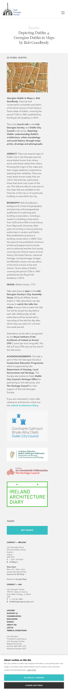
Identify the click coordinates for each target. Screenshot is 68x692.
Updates (11, 610)
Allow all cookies (34, 678)
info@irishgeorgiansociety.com (21, 602)
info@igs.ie (13, 562)
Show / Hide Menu (63, 13)
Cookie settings (34, 685)
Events (10, 622)
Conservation (14, 616)
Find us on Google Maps (17, 579)
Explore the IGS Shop (15, 574)
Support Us (12, 613)
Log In (10, 628)
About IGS (11, 625)
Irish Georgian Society (12, 9)
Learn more (31, 670)
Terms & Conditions (17, 630)
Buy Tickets (27, 530)
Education (12, 619)
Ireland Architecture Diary (24, 405)
